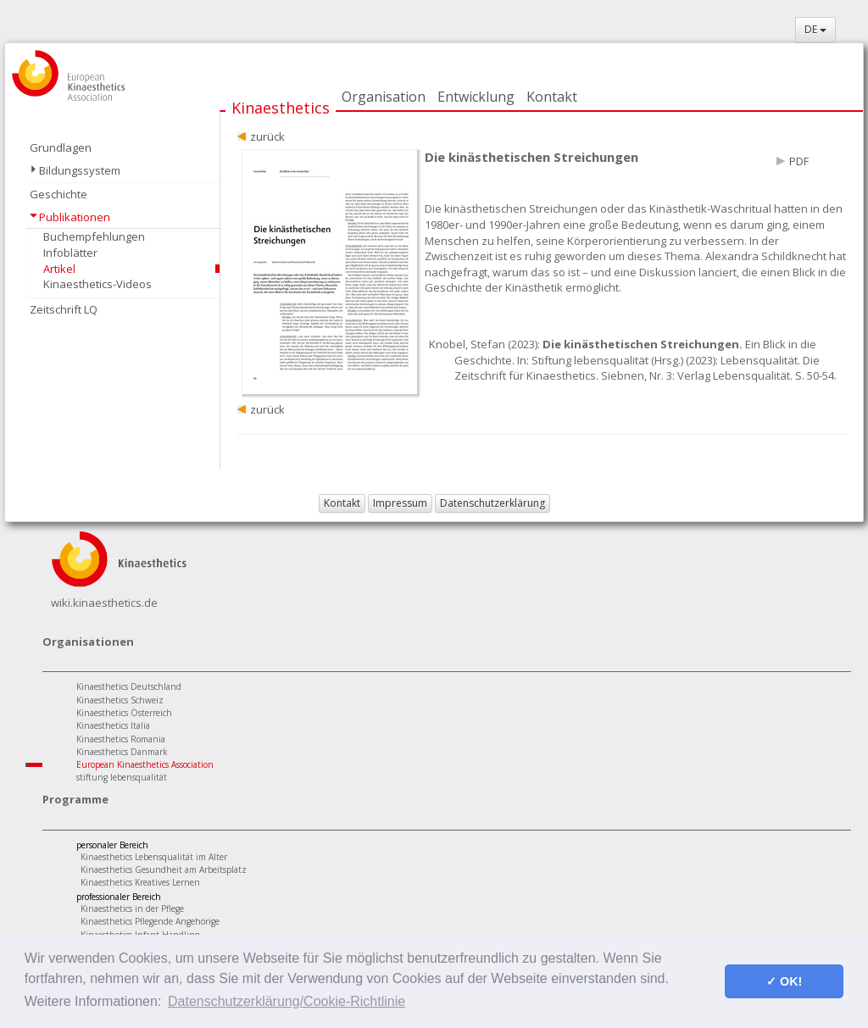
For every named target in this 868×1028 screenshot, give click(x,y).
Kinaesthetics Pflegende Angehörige (150, 921)
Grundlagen (61, 147)
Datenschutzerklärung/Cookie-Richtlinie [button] (286, 1001)
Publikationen (74, 217)
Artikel (59, 268)
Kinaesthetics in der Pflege (132, 908)
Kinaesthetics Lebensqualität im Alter (154, 857)
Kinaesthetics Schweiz (120, 700)
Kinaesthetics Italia (113, 725)
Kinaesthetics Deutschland (128, 686)
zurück (267, 136)
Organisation (384, 96)
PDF (799, 161)
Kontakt (551, 96)
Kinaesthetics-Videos (97, 284)
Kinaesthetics (280, 107)
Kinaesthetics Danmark (122, 752)
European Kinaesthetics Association (145, 764)
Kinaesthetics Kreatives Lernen (140, 882)
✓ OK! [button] (784, 981)
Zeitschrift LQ (63, 309)
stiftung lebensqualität (121, 777)
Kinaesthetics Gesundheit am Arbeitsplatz (164, 869)
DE (815, 29)
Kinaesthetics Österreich (124, 713)
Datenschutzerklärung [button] (492, 503)
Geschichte (58, 194)
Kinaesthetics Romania (120, 739)
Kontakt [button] (342, 503)
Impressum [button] (400, 503)
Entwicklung (476, 96)
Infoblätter (70, 252)
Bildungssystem (79, 170)
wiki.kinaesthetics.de (104, 602)
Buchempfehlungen (94, 236)
